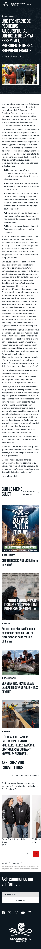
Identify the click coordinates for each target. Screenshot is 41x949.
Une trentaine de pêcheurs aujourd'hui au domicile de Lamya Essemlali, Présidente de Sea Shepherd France (20, 868)
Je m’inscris (20, 900)
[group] (16, 821)
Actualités (15, 863)
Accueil (4, 863)
